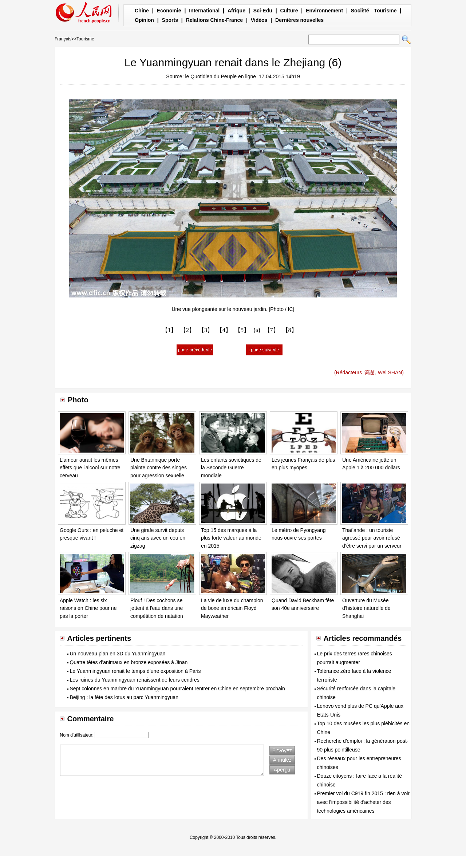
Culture (289, 10)
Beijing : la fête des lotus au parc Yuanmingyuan (124, 697)
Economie (169, 10)
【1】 (169, 330)
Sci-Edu (262, 10)
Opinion (144, 20)
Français (63, 39)
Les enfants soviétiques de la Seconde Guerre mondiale (231, 467)
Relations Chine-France (214, 20)
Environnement (324, 10)
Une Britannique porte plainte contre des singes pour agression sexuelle (158, 467)
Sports (170, 20)
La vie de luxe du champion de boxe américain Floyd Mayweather (232, 608)
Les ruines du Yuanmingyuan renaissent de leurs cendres (135, 680)
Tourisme (385, 10)
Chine (142, 10)
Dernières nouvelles (299, 20)
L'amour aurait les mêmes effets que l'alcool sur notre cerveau (90, 467)
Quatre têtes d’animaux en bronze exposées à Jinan (129, 662)
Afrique (236, 10)
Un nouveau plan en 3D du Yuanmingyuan (118, 653)
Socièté (360, 10)
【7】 (271, 330)
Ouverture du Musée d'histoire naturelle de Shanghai (366, 608)
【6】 (256, 330)
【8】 (290, 330)
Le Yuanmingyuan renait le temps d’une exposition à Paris (135, 671)
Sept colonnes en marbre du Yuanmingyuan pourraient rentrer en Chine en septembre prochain (177, 688)
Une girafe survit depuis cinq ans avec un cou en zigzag (157, 538)
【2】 (187, 330)
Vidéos (259, 20)
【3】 (205, 330)
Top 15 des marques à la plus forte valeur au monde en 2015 (231, 538)
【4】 (224, 330)
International (204, 10)
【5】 (242, 330)
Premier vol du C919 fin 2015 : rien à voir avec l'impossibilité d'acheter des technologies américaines (363, 802)
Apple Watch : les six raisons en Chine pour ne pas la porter (88, 608)
